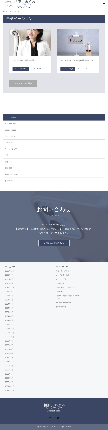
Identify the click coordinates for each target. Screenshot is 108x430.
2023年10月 (9, 337)
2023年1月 (9, 357)
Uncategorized (10, 130)
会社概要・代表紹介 (63, 303)
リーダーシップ (11, 149)
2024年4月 (9, 312)
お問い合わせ (61, 307)
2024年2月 (9, 320)
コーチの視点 (10, 136)
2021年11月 (9, 390)
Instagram (54, 417)
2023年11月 (9, 333)
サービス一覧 (61, 279)
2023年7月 (9, 345)
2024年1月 (9, 325)
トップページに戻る (23, 83)
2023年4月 (9, 353)
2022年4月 (9, 370)
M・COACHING (11, 124)
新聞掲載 (8, 168)
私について (9, 181)
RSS (58, 417)
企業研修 (60, 283)
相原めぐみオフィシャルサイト (48, 427)
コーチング (9, 143)
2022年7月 (9, 366)
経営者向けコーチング (65, 287)
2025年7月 (9, 279)
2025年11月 (9, 271)
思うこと (8, 162)
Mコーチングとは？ (63, 271)
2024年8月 (9, 296)
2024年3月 (9, 316)
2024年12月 (9, 287)
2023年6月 (9, 349)
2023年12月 (9, 329)
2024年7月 (9, 300)
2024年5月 (9, 308)
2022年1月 (9, 382)
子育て (7, 155)
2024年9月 (9, 292)
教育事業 (60, 292)
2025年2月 (9, 283)
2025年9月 (9, 275)
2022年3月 (9, 374)
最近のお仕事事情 (12, 174)
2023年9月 (9, 341)
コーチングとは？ (62, 275)
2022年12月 (9, 362)
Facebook (49, 417)
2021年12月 (9, 386)
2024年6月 (9, 304)
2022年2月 (9, 378)
